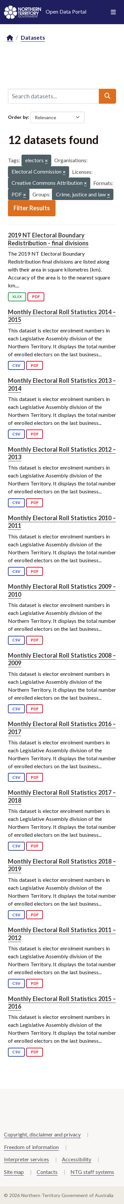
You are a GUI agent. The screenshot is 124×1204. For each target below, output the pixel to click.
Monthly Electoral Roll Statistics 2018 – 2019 (62, 865)
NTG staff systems (92, 1172)
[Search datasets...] (53, 96)
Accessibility (76, 1159)
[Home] (10, 38)
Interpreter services (26, 1159)
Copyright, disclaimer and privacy (42, 1134)
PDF (36, 296)
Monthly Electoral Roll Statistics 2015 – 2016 (62, 1002)
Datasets (33, 37)
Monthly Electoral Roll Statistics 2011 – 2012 (62, 933)
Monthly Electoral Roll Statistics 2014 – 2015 (62, 315)
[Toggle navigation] (113, 12)
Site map (14, 1172)
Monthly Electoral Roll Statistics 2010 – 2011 (62, 521)
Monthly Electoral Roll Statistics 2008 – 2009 (62, 659)
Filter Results (32, 208)
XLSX (17, 296)
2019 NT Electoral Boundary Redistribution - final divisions (48, 238)
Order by (18, 117)
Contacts (47, 1172)
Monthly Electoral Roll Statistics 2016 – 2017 (62, 727)
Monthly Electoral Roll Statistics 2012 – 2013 (62, 453)
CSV (16, 365)
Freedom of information (31, 1147)
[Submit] (107, 96)
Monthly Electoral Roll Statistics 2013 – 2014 (62, 384)
